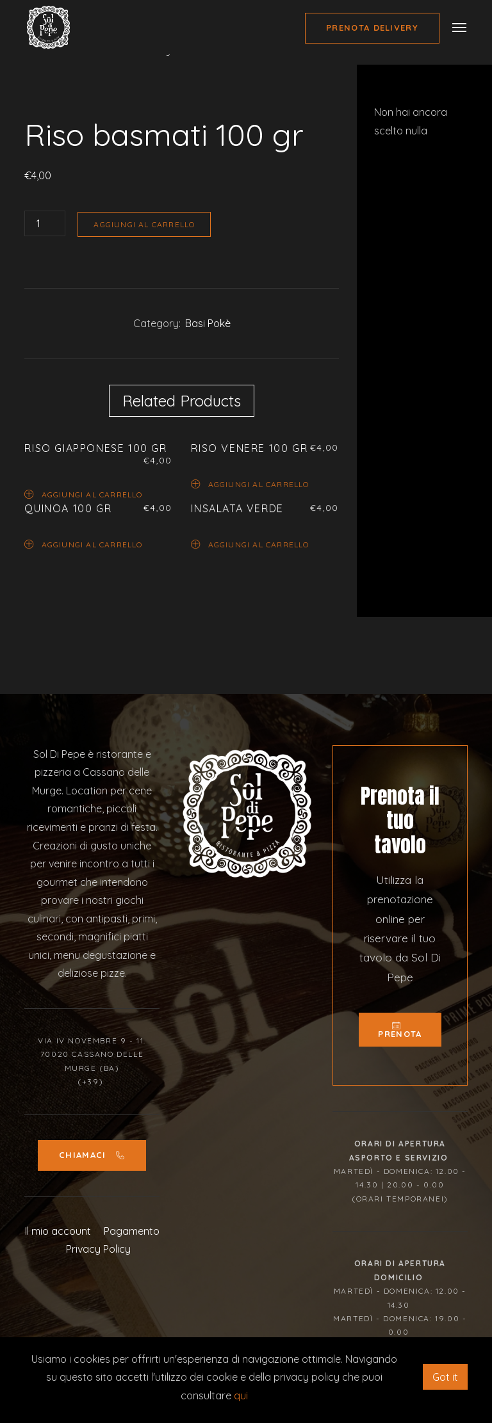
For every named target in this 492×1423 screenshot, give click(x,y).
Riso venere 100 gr (249, 448)
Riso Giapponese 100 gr (95, 448)
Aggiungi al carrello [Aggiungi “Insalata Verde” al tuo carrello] (250, 544)
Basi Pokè (208, 323)
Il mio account (58, 1284)
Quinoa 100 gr (67, 508)
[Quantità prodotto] (44, 223)
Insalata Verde (237, 508)
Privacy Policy (98, 1302)
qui (241, 1395)
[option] (181, 103)
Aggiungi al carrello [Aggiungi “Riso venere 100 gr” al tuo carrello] (250, 483)
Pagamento (132, 1284)
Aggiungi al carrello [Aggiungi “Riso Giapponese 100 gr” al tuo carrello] (83, 494)
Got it (445, 1377)
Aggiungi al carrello (144, 224)
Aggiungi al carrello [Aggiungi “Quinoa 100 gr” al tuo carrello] (83, 544)
